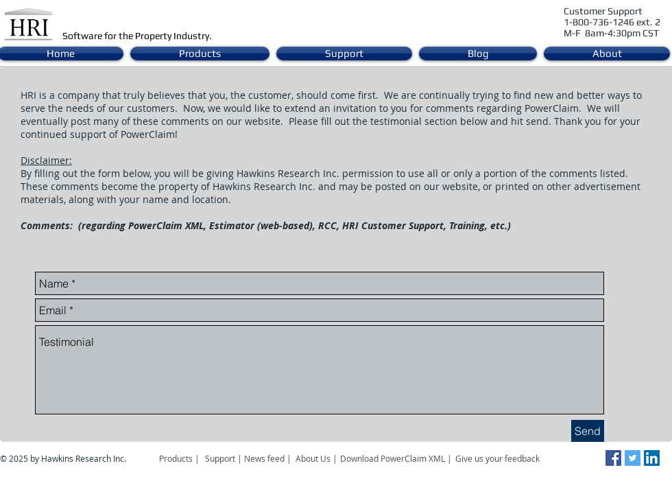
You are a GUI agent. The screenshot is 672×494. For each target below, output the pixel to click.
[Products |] (179, 458)
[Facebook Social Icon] (613, 458)
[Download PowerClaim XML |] (396, 458)
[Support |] (224, 458)
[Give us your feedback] (504, 458)
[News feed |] (268, 458)
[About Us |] (318, 458)
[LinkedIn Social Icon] (652, 458)
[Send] (587, 431)
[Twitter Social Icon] (632, 458)
